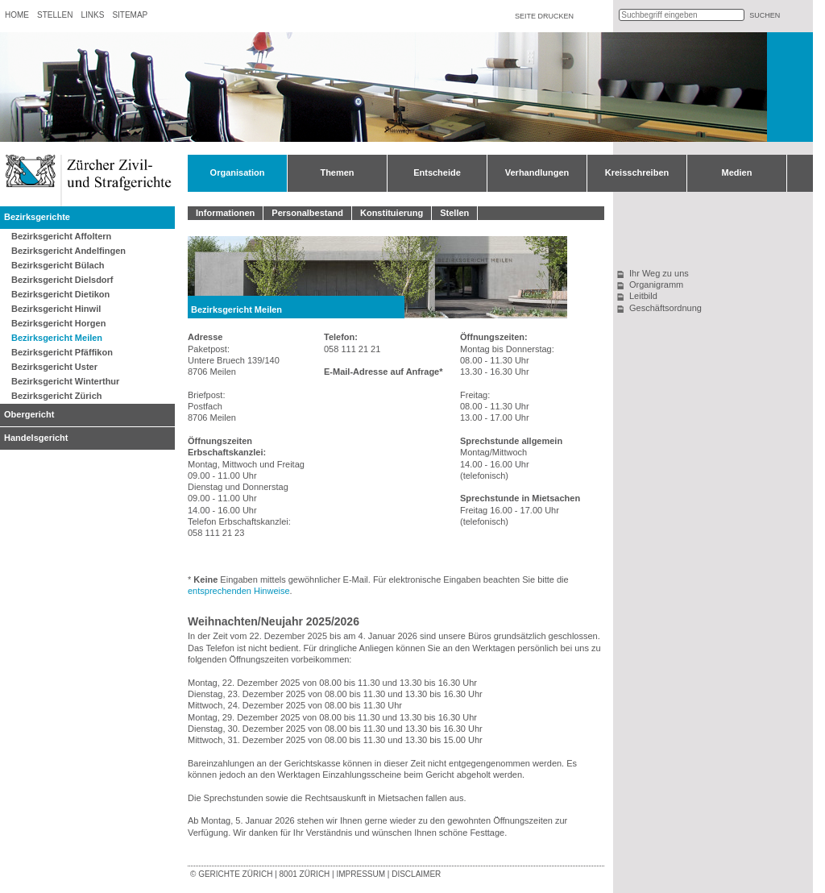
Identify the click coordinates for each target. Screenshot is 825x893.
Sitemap (129, 14)
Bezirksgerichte (37, 217)
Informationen (225, 213)
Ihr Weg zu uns (659, 273)
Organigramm (656, 284)
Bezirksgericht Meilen (56, 338)
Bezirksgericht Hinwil (56, 309)
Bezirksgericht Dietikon (60, 294)
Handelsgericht (36, 437)
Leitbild (643, 296)
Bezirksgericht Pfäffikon (62, 352)
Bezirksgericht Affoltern (61, 236)
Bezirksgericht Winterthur (65, 381)
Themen (337, 172)
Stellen (55, 14)
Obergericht (29, 414)
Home (17, 14)
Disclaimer (416, 874)
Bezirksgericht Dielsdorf (62, 280)
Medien (737, 172)
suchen (764, 15)
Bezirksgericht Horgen (58, 323)
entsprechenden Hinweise (239, 591)
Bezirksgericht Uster (54, 367)
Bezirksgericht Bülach (58, 265)
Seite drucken (544, 16)
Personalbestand (307, 213)
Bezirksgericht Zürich (56, 396)
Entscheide (437, 172)
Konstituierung (391, 213)
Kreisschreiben (637, 172)
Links (92, 14)
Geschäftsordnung (665, 308)
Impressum (360, 874)
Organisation (237, 172)
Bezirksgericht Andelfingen (68, 250)
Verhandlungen (537, 172)
